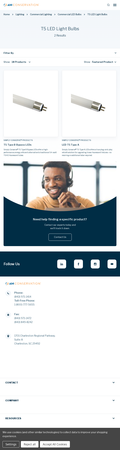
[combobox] (20, 61)
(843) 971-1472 (22, 318)
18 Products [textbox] (19, 61)
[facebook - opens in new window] (78, 264)
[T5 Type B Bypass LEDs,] (31, 103)
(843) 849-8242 (23, 322)
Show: (7, 61)
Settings (11, 444)
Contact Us (60, 237)
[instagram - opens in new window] (95, 264)
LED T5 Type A (70, 144)
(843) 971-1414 (22, 296)
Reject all (30, 444)
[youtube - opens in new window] (112, 264)
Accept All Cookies (55, 444)
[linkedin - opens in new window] (61, 264)
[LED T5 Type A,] (89, 103)
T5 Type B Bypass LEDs (18, 144)
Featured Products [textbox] (103, 61)
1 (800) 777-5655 (24, 304)
